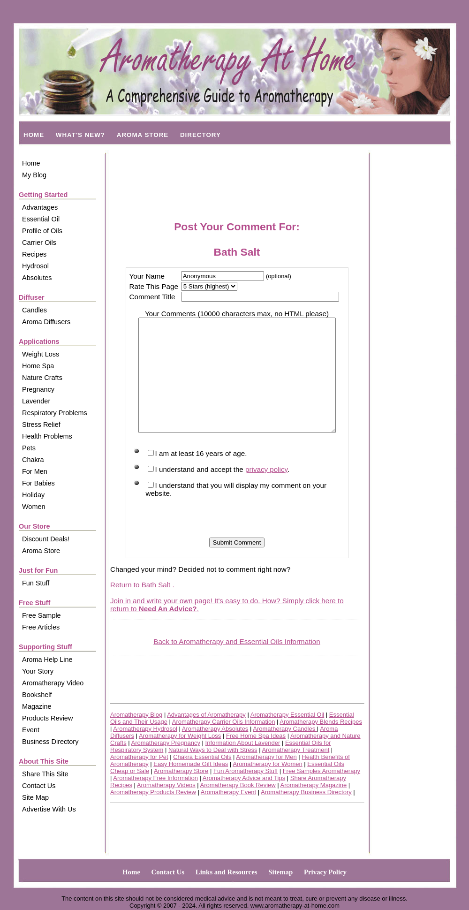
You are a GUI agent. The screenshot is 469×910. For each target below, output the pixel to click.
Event (30, 730)
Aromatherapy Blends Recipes (321, 744)
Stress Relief (41, 424)
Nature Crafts (42, 377)
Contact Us (38, 785)
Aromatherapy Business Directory (306, 814)
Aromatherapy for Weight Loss (180, 758)
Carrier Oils (39, 242)
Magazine (37, 706)
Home (31, 163)
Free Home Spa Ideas (256, 758)
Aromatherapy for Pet (139, 779)
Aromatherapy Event (229, 814)
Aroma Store (41, 550)
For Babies (38, 483)
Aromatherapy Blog (136, 737)
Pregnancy (38, 389)
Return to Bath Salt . (142, 607)
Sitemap (280, 872)
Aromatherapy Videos (166, 807)
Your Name (144, 276)
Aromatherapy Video (52, 683)
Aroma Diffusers (46, 322)
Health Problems (47, 436)
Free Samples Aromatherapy (321, 793)
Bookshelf (37, 694)
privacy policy (263, 492)
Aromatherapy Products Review (153, 814)
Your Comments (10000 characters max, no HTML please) (237, 314)
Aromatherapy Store (181, 793)
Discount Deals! (45, 539)
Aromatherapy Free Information (155, 800)
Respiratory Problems (54, 413)
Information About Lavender (242, 765)
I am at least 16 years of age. (194, 476)
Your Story (37, 671)
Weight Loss (40, 354)
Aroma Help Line (47, 659)
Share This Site (45, 774)
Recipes (34, 254)
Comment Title (150, 297)
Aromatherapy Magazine (313, 807)
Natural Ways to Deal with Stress (212, 772)
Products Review (47, 718)
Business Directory (50, 741)
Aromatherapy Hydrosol (145, 751)
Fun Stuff (35, 583)
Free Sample (41, 615)
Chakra (33, 459)
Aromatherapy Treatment (295, 772)
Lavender (36, 401)
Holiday (33, 495)
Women (33, 506)
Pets (29, 448)
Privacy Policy (325, 872)
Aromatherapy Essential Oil (287, 737)
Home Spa (38, 366)
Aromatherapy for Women (268, 786)
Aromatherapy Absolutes (215, 751)
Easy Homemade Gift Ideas (190, 786)
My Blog (34, 175)
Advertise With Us (49, 809)
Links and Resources (226, 872)
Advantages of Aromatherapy (206, 737)
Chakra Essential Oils (202, 779)
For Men (34, 471)
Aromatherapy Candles (285, 751)
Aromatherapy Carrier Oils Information (223, 744)
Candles (34, 310)
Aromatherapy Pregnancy (165, 765)
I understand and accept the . (216, 492)
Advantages (40, 207)
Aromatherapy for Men (266, 779)
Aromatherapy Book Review (238, 807)
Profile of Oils (42, 231)
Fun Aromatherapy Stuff (245, 793)
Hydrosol (35, 266)
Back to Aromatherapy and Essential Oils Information (236, 664)
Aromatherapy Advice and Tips (244, 800)
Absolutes (37, 277)
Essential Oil (41, 219)
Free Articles (41, 627)
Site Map (35, 797)
